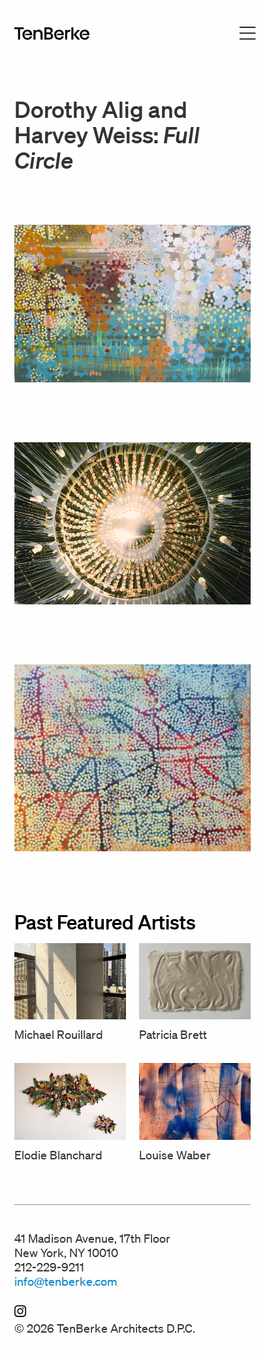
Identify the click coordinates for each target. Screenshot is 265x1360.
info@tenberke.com (65, 1281)
